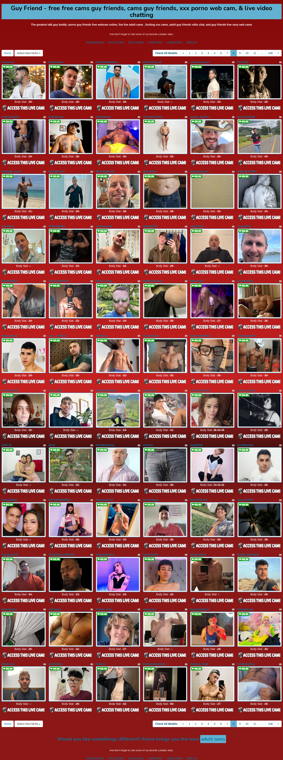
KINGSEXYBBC (247, 169)
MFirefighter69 (105, 169)
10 (247, 53)
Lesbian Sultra (175, 42)
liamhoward (103, 115)
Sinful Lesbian (136, 42)
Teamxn (101, 652)
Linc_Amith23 (57, 330)
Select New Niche (28, 53)
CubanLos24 (104, 223)
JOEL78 (7, 437)
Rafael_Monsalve (248, 544)
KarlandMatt (9, 491)
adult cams (213, 726)
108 (270, 53)
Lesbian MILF (155, 42)
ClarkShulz (197, 223)
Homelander (9, 598)
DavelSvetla (150, 544)
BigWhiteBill (9, 276)
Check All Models (166, 53)
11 (254, 53)
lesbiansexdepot (95, 42)
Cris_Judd (55, 384)
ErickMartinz (245, 437)
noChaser (55, 598)
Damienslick (151, 330)
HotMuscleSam (152, 276)
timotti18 (243, 62)
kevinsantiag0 (246, 115)
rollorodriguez (11, 115)
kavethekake (245, 276)
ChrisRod (8, 223)
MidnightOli (150, 223)
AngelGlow (150, 384)
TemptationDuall (106, 384)
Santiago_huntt (11, 169)
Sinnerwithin (198, 544)
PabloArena (56, 115)
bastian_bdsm (246, 384)
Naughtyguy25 (199, 169)
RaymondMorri (199, 598)
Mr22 (52, 437)
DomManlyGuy (105, 437)
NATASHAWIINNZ (60, 491)
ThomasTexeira (153, 115)
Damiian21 (197, 276)
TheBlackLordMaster (62, 544)
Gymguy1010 (10, 544)
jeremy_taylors (199, 115)
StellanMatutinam (107, 62)
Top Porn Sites (116, 42)
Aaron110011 (245, 491)
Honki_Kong (104, 276)
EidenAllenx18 (152, 62)
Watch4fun (150, 169)
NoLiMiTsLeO (198, 491)
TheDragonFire (247, 330)
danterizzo (8, 652)
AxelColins (56, 652)
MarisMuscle (57, 169)
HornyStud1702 (59, 276)
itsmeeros (8, 62)
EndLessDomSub (154, 652)
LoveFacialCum (200, 384)
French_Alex (104, 598)
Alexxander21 (104, 491)
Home (7, 53)
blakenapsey (10, 330)
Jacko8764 (244, 223)
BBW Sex (191, 42)
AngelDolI (196, 437)
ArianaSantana (105, 544)
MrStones (102, 330)
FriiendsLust (245, 598)
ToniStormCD (10, 384)
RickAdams (56, 62)
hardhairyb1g (246, 652)
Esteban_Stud (199, 652)
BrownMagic (151, 491)
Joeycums (149, 598)
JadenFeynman (200, 62)
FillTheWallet (57, 223)
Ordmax (148, 437)
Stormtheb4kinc (200, 330)
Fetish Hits (175, 754)
